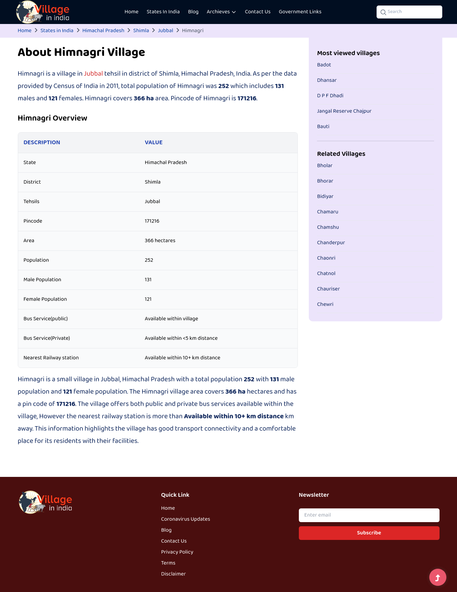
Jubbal (165, 30)
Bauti (323, 126)
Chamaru (327, 212)
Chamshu (328, 227)
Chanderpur (331, 242)
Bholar (324, 165)
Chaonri (326, 258)
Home (132, 12)
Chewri (325, 304)
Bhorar (325, 181)
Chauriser (328, 289)
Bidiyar (325, 196)
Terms (168, 563)
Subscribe (369, 533)
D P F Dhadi (330, 95)
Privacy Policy (177, 552)
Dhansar (327, 80)
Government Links (300, 12)
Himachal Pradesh (103, 30)
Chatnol (326, 273)
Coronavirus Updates (185, 519)
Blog (193, 12)
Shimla (141, 30)
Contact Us (257, 12)
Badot (324, 65)
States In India (163, 12)
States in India (56, 30)
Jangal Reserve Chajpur (344, 111)
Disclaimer (173, 574)
